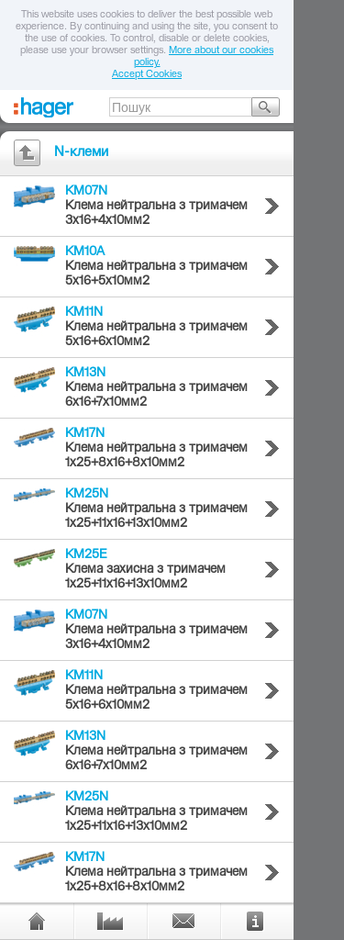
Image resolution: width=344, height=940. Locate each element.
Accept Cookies (147, 75)
